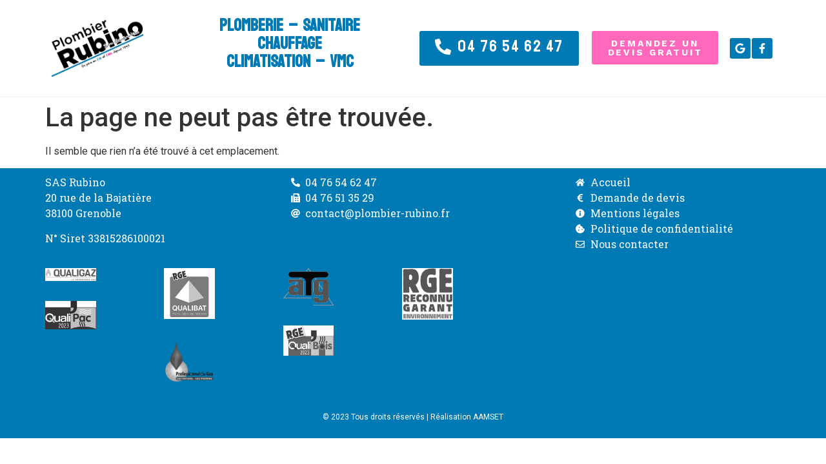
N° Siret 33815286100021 (105, 238)
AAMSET (488, 416)
